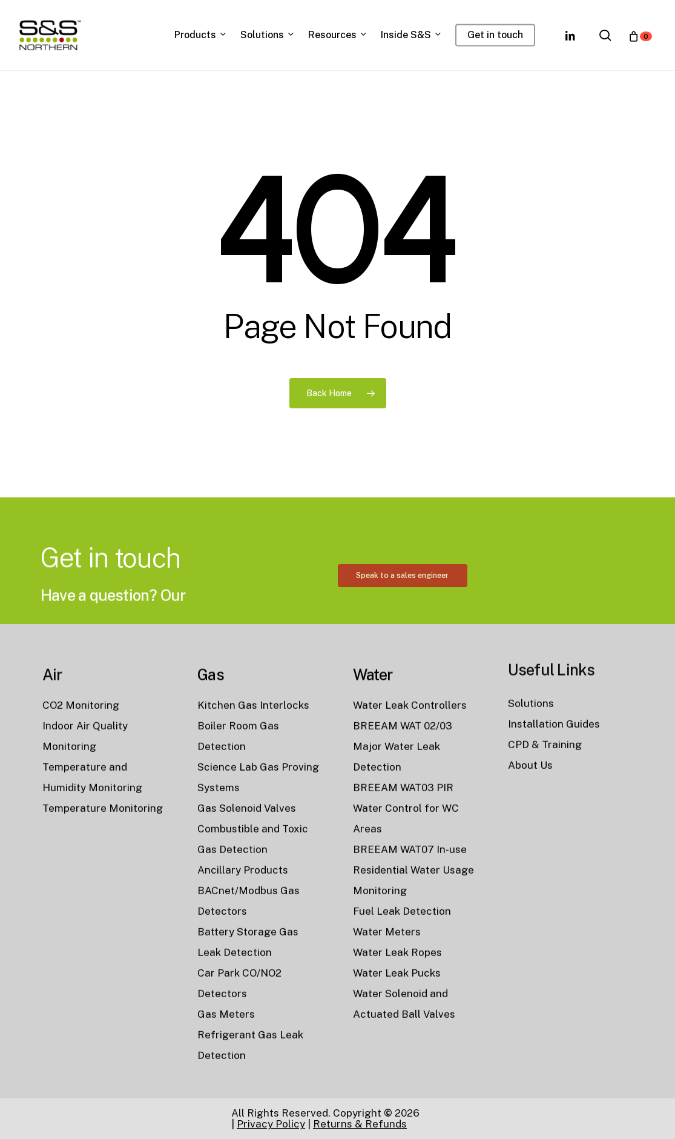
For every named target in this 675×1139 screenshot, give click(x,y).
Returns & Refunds (360, 1124)
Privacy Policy (271, 1124)
